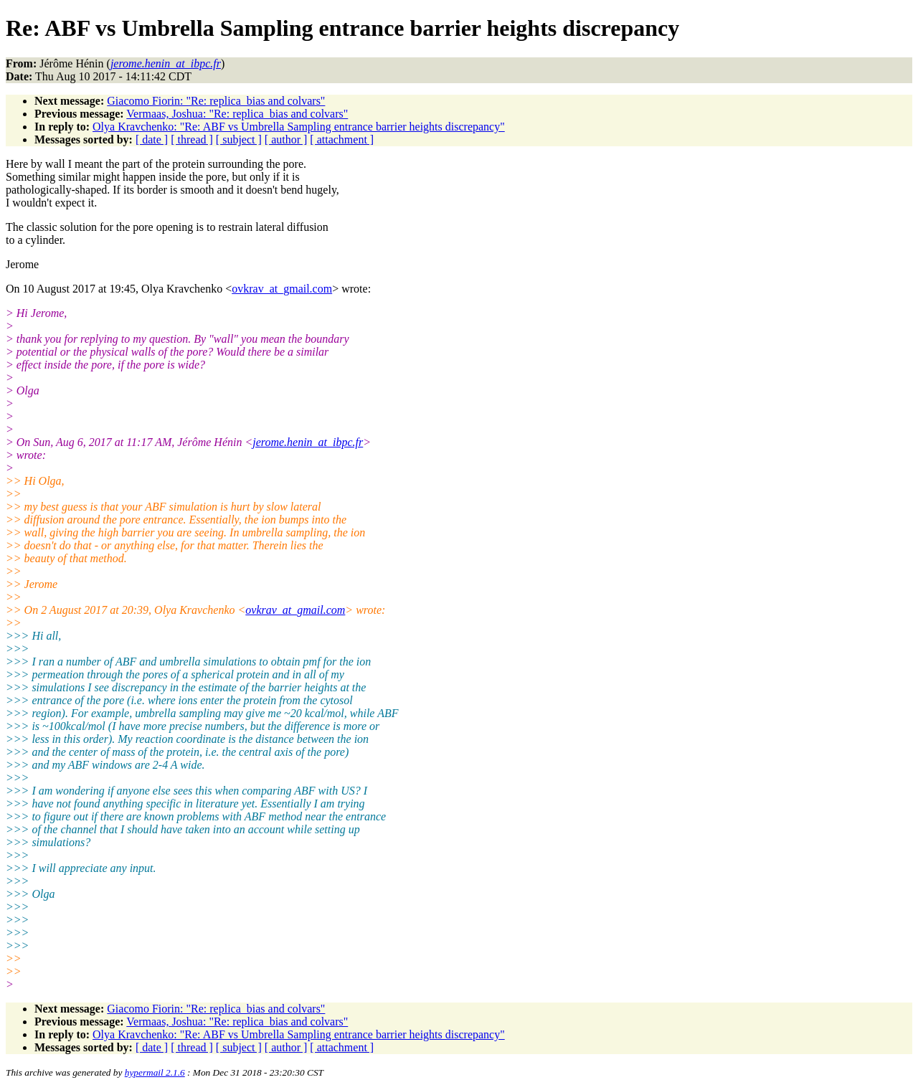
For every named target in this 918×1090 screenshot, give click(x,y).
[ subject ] (239, 139)
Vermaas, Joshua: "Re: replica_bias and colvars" (237, 114)
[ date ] (152, 139)
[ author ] (286, 139)
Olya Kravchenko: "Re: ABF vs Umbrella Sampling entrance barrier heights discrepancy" (299, 126)
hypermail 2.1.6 (155, 1072)
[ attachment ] (342, 139)
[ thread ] (192, 139)
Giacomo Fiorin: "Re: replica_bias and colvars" (216, 101)
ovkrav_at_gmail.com (282, 289)
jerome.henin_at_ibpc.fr (307, 442)
